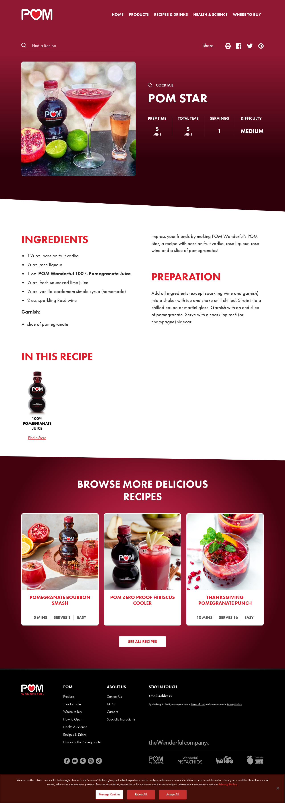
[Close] (278, 788)
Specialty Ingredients (121, 719)
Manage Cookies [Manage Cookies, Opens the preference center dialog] (109, 794)
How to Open (72, 719)
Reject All (141, 794)
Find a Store (37, 437)
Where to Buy (247, 14)
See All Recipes (142, 641)
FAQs (111, 704)
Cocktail (164, 85)
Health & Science (210, 14)
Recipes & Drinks (171, 14)
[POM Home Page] (37, 15)
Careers (112, 712)
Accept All (172, 794)
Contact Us (114, 696)
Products (139, 14)
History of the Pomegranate (82, 742)
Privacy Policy (234, 704)
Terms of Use (198, 704)
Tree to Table (72, 704)
